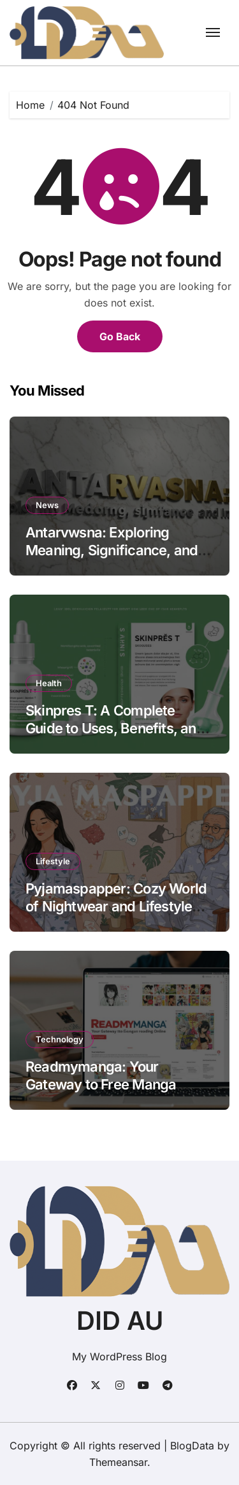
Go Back (119, 336)
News (47, 505)
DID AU (119, 1320)
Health (49, 683)
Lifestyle (53, 861)
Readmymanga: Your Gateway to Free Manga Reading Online (100, 1084)
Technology (59, 1039)
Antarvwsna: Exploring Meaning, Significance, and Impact (111, 550)
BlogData (192, 1445)
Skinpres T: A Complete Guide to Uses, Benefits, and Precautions (115, 728)
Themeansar (118, 1462)
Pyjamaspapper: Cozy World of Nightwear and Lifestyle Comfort (115, 906)
